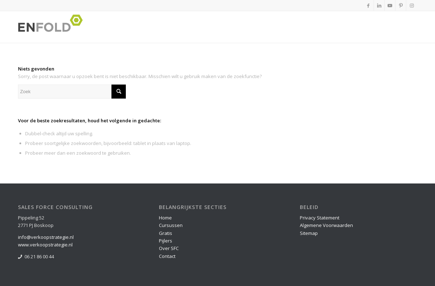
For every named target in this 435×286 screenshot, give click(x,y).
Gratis (165, 233)
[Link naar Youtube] (390, 5)
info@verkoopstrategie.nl (46, 237)
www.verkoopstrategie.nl (45, 244)
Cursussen (171, 225)
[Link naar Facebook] (368, 5)
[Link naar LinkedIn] (379, 5)
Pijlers (165, 240)
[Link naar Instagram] (411, 5)
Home (165, 217)
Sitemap (309, 233)
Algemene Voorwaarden (326, 225)
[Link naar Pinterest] (400, 5)
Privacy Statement (319, 217)
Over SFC (169, 248)
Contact (167, 256)
